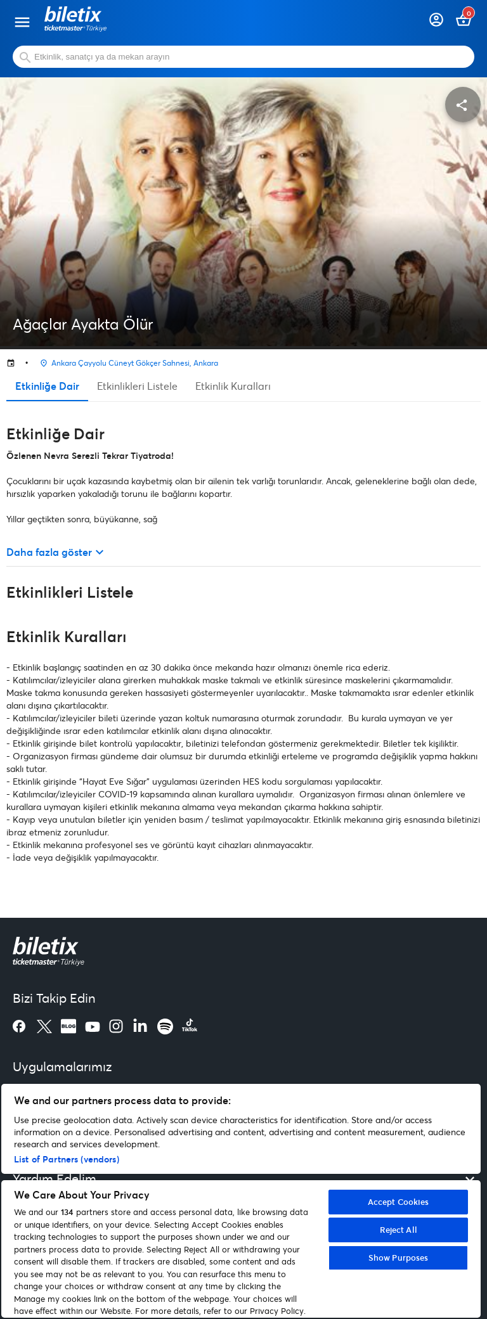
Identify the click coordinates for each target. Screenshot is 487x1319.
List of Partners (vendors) (66, 1159)
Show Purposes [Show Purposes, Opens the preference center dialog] (398, 1257)
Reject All (398, 1229)
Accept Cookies (398, 1201)
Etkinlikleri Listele (137, 385)
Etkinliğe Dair (47, 385)
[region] (241, 1201)
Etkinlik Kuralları (233, 385)
